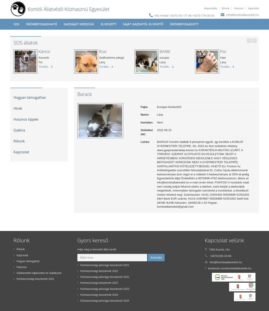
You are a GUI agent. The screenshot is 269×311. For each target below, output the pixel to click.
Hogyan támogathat (30, 97)
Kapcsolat (253, 8)
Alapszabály (210, 8)
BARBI (165, 51)
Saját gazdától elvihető (143, 24)
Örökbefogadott (184, 24)
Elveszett (108, 24)
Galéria (19, 130)
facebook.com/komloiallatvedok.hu (230, 268)
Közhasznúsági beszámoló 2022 (97, 271)
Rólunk (225, 8)
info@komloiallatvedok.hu (242, 15)
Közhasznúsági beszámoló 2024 (97, 294)
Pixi (223, 51)
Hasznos (238, 8)
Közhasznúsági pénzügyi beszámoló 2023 (103, 288)
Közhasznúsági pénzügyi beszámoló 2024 (103, 300)
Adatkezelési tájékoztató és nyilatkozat (37, 273)
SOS (16, 24)
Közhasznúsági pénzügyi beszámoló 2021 (103, 265)
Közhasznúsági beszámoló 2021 (34, 278)
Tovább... (46, 66)
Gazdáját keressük (79, 24)
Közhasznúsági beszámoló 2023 (97, 282)
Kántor (44, 51)
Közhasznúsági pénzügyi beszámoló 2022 (103, 277)
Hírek (18, 108)
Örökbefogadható (41, 24)
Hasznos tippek (26, 119)
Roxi (103, 51)
